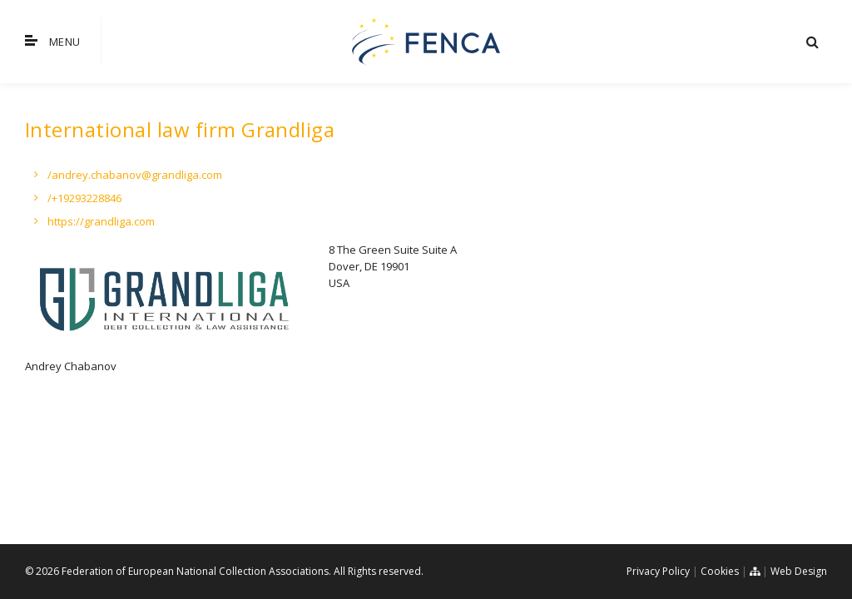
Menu (52, 41)
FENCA (426, 41)
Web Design (798, 571)
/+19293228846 (84, 198)
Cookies (720, 571)
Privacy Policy (658, 571)
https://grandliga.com (101, 221)
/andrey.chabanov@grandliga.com (134, 174)
